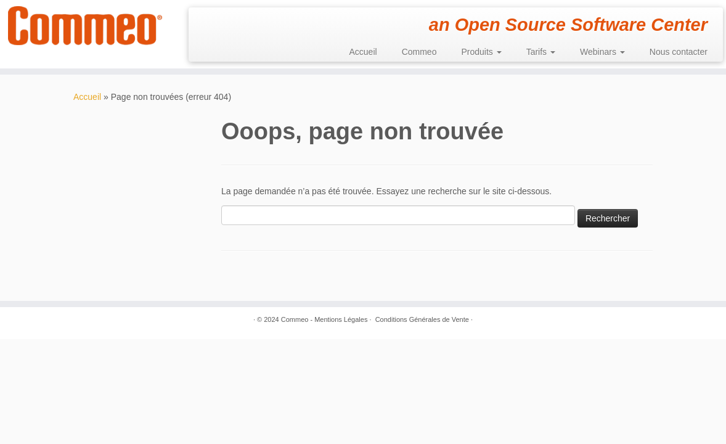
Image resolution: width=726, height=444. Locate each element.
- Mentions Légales (338, 319)
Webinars (602, 52)
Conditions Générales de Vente (422, 319)
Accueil (363, 52)
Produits (481, 52)
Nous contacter (679, 52)
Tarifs (540, 52)
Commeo (419, 52)
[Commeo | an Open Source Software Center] (85, 26)
